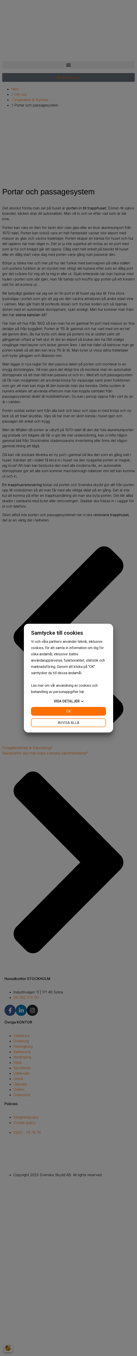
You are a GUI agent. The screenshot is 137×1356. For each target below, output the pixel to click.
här (81, 692)
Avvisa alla (68, 723)
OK (68, 711)
